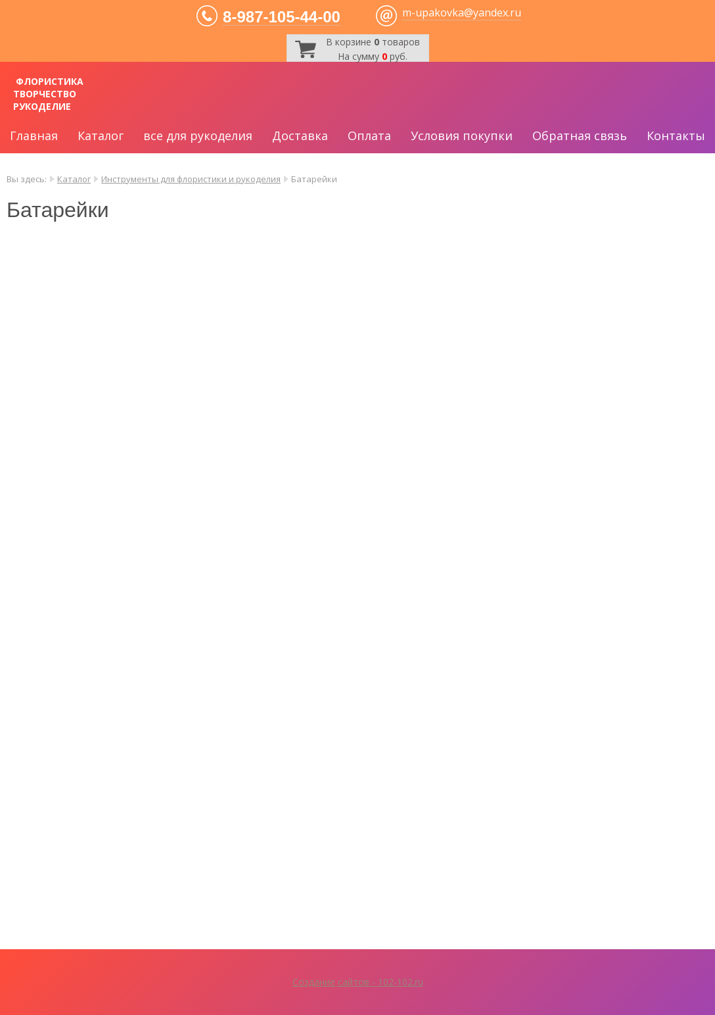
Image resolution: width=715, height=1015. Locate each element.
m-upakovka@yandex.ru (461, 12)
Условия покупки (462, 135)
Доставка (300, 135)
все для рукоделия (197, 135)
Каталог (101, 135)
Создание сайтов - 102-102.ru (357, 982)
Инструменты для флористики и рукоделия (191, 179)
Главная (34, 135)
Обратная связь (579, 135)
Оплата (369, 135)
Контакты (676, 135)
